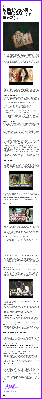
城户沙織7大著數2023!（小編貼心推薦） (9, 384)
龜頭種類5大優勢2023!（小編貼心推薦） (9, 385)
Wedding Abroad (6, 3)
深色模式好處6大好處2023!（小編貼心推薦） (10, 391)
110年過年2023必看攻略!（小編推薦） (9, 390)
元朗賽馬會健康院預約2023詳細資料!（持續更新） (11, 387)
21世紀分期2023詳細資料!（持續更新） (9, 388)
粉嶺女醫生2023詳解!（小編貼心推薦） (9, 386)
